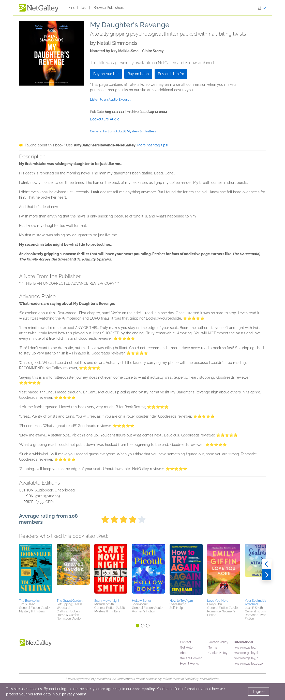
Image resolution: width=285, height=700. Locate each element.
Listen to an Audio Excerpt (110, 99)
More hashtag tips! (152, 145)
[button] (35, 570)
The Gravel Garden (70, 600)
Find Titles (77, 8)
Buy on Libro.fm (171, 74)
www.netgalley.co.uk (248, 663)
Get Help (186, 647)
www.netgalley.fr (246, 647)
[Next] (266, 575)
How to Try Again (181, 600)
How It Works (189, 663)
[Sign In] (261, 8)
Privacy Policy (218, 642)
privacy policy (74, 694)
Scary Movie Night (106, 600)
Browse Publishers (109, 8)
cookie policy (143, 689)
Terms (212, 647)
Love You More (217, 600)
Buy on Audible (105, 74)
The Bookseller (29, 600)
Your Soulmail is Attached (255, 602)
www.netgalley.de (246, 653)
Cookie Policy (218, 653)
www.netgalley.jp (246, 658)
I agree (258, 692)
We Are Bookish (191, 658)
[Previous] (266, 564)
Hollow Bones (142, 600)
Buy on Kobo (138, 74)
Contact (185, 642)
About (184, 653)
